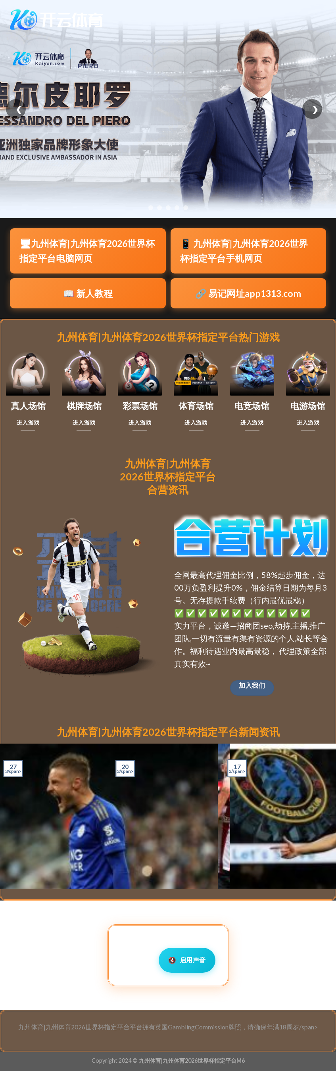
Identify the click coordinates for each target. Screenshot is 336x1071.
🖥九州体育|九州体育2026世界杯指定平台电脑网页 (87, 251)
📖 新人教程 (88, 293)
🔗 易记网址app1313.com (248, 293)
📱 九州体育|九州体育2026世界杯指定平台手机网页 (244, 251)
